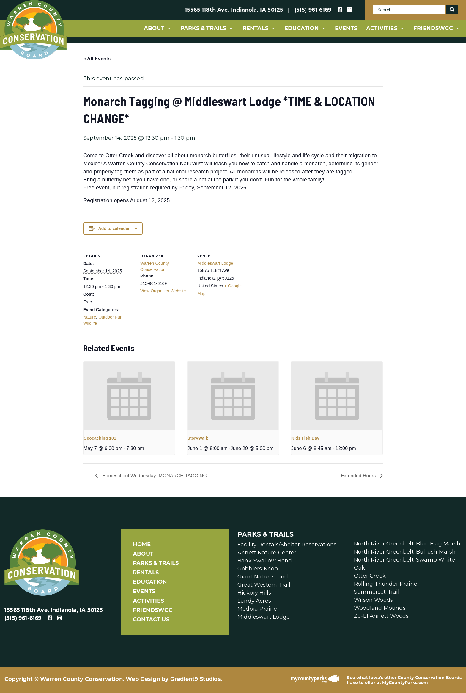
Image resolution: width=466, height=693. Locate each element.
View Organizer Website (163, 291)
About (157, 28)
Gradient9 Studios (195, 679)
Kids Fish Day (305, 438)
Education (305, 28)
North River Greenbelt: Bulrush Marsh (405, 551)
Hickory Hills (254, 592)
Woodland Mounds (380, 608)
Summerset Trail (376, 592)
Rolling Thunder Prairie (385, 584)
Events (346, 28)
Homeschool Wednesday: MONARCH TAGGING (154, 475)
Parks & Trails (207, 28)
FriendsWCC (436, 28)
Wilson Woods (373, 600)
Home (142, 544)
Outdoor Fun (110, 317)
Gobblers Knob (257, 568)
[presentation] (129, 396)
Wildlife (90, 323)
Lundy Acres (254, 601)
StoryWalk (197, 438)
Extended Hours (359, 475)
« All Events (97, 58)
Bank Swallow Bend (264, 560)
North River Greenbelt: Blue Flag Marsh (407, 543)
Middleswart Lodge (215, 263)
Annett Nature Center (267, 552)
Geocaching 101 (100, 438)
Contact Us (151, 619)
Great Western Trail (263, 584)
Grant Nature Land (262, 576)
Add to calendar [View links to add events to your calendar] (114, 228)
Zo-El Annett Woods (381, 616)
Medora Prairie (257, 609)
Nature (89, 317)
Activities (385, 28)
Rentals (259, 28)
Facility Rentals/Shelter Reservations (287, 544)
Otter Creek (370, 576)
